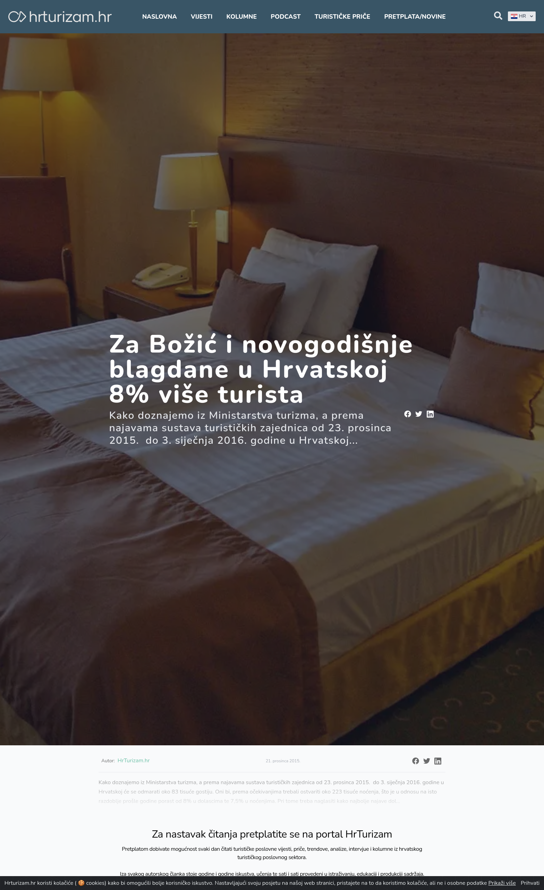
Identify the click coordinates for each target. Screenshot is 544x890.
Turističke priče (343, 16)
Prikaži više (502, 883)
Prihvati (530, 883)
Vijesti (201, 16)
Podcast (285, 16)
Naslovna (159, 16)
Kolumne (242, 16)
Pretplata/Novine (414, 16)
